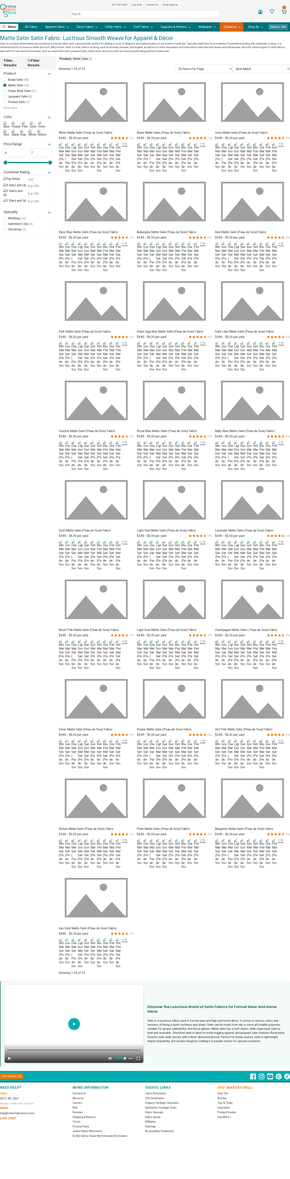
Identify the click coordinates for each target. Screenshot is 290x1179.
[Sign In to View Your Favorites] (272, 12)
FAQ (75, 1107)
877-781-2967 (119, 4)
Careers (77, 1102)
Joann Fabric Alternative (87, 1131)
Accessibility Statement (159, 1131)
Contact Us (152, 4)
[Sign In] (260, 13)
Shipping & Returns (84, 1117)
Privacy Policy (81, 1126)
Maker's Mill (278, 27)
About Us (78, 1098)
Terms (76, 1121)
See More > (224, 1117)
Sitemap (150, 1126)
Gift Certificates (154, 1098)
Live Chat (137, 4)
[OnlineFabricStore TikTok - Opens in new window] (287, 1078)
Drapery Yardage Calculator (162, 1102)
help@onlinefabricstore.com (17, 1113)
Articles (222, 1098)
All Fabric (31, 27)
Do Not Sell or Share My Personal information (100, 1135)
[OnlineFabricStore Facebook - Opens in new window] (253, 1078)
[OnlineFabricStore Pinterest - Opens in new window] (279, 1078)
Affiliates (150, 1121)
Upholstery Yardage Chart (160, 1107)
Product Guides (226, 1112)
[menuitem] (10, 27)
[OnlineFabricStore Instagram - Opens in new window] (262, 1078)
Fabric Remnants (155, 1093)
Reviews (78, 1112)
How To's (222, 1093)
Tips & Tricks (225, 1102)
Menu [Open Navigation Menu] (12, 27)
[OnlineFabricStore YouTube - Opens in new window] (270, 1078)
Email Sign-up (170, 4)
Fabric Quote (152, 1117)
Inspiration (223, 1107)
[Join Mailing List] (11, 1076)
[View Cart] (284, 12)
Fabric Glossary (154, 1112)
